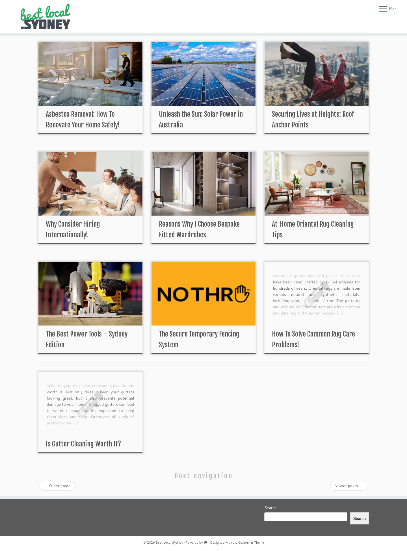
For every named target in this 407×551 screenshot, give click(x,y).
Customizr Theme (251, 542)
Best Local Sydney (169, 542)
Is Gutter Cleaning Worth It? (83, 444)
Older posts (57, 486)
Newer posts (348, 486)
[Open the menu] (383, 9)
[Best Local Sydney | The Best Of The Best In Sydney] (47, 17)
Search (270, 508)
